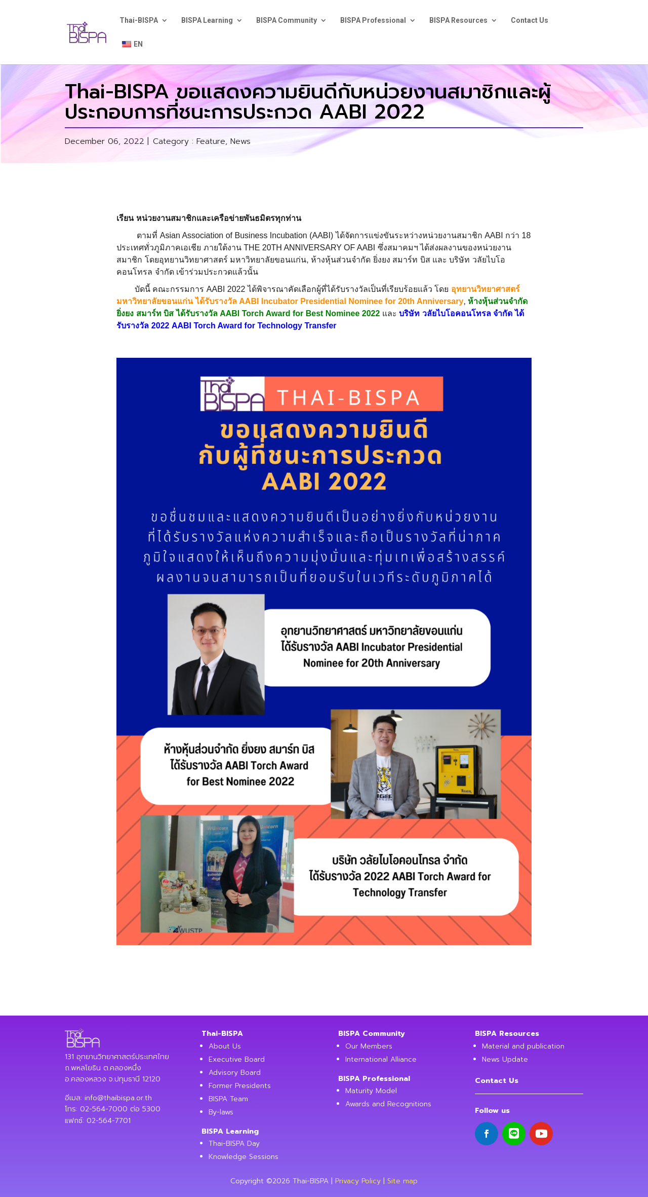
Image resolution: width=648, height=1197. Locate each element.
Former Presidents (240, 1085)
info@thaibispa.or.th (118, 1098)
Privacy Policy (358, 1181)
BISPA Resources (458, 20)
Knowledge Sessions (243, 1156)
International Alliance (381, 1059)
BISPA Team (228, 1099)
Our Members (368, 1046)
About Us (225, 1046)
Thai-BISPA (138, 20)
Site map (402, 1181)
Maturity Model (371, 1091)
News (240, 141)
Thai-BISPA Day (234, 1143)
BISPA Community (286, 20)
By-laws (221, 1112)
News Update (505, 1059)
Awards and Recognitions (388, 1104)
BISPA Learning (207, 20)
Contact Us (529, 20)
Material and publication (523, 1046)
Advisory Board (235, 1072)
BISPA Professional (373, 20)
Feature (210, 141)
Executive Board (237, 1059)
